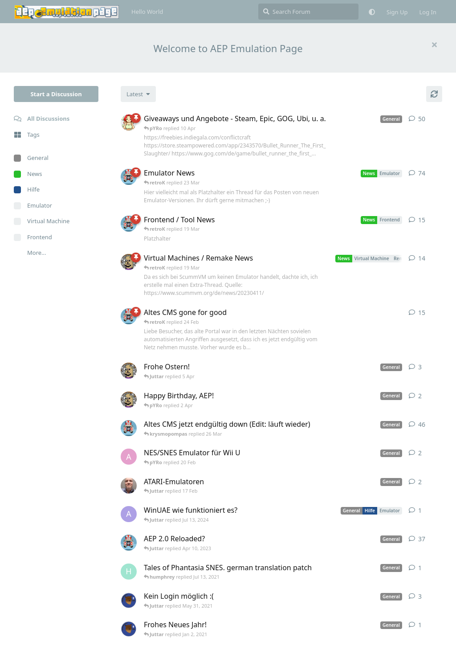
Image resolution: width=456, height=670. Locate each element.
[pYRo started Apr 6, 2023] (129, 122)
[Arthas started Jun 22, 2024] (129, 514)
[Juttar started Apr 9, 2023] (129, 371)
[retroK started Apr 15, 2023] (129, 224)
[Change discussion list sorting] (138, 94)
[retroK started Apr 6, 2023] (129, 177)
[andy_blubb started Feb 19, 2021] (129, 457)
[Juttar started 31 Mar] (129, 400)
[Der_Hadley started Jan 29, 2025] (129, 486)
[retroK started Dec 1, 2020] (129, 543)
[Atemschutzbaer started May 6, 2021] (129, 600)
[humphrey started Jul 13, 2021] (129, 572)
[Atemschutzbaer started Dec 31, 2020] (129, 629)
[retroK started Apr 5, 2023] (129, 428)
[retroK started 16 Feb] (129, 316)
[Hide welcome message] (434, 45)
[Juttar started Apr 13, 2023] (129, 262)
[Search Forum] (308, 12)
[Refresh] (434, 94)
